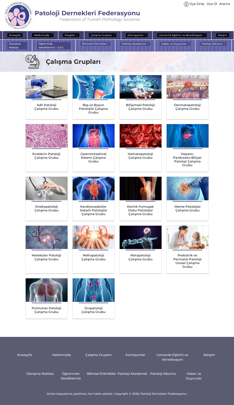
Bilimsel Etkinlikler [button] (94, 43)
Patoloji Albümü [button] (212, 43)
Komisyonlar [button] (135, 35)
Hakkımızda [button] (42, 35)
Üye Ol (212, 4)
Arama (224, 4)
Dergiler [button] (70, 35)
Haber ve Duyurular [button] (174, 43)
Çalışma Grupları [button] (102, 35)
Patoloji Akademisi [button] (134, 43)
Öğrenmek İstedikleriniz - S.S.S (51, 45)
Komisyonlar (135, 400)
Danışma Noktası (15, 45)
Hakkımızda (61, 400)
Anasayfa (15, 35)
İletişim (222, 35)
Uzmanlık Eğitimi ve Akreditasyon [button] (181, 35)
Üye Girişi (194, 4)
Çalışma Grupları (98, 400)
